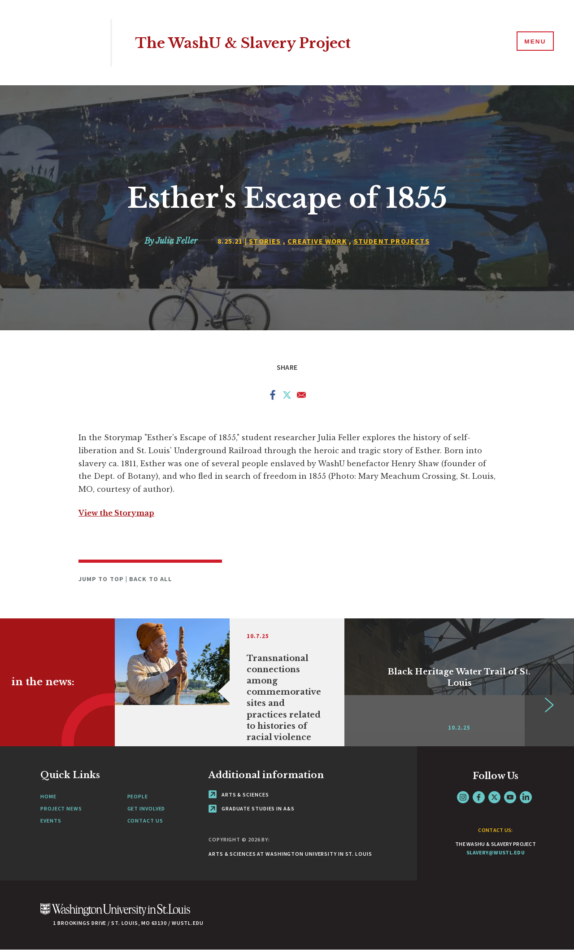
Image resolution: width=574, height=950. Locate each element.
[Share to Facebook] (272, 397)
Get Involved (146, 808)
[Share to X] (287, 396)
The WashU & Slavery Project (256, 42)
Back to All (150, 579)
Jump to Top (102, 579)
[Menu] (533, 42)
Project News (61, 808)
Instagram (463, 797)
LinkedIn (525, 797)
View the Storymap (116, 512)
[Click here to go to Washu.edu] (115, 914)
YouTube (510, 797)
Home (48, 796)
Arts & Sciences (239, 794)
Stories (265, 240)
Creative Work (317, 240)
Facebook (478, 797)
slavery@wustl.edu (495, 852)
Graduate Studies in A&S (252, 808)
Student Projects (392, 240)
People (137, 796)
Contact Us (145, 820)
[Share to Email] (301, 397)
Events (50, 820)
